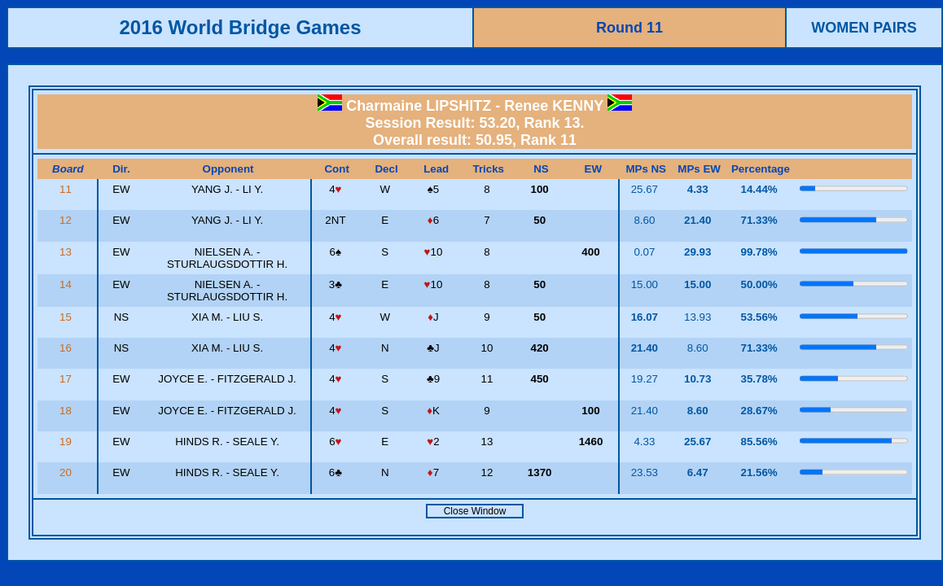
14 (67, 284)
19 (67, 441)
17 (67, 379)
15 (67, 317)
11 (67, 189)
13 (67, 252)
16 (67, 348)
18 (67, 411)
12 (67, 220)
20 (67, 472)
